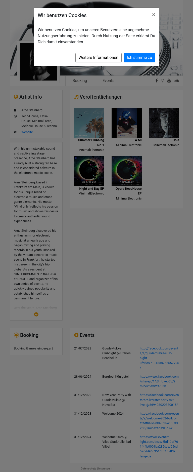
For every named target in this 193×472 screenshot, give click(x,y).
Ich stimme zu (139, 57)
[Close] (153, 14)
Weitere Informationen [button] (98, 57)
